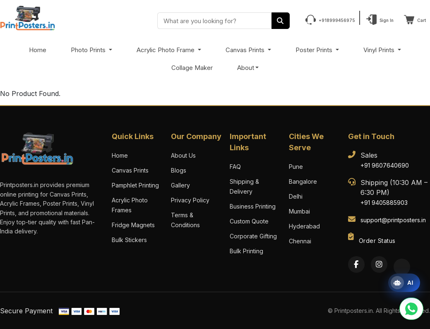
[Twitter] (402, 267)
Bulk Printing (246, 251)
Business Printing (253, 206)
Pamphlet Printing (135, 185)
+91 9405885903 (384, 202)
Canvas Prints (246, 50)
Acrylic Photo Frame (166, 50)
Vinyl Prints (379, 50)
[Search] (280, 20)
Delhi (296, 196)
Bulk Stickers (129, 239)
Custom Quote (249, 221)
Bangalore (303, 181)
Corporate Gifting (253, 236)
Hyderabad (304, 226)
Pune (296, 166)
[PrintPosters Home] (27, 17)
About (245, 68)
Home (37, 50)
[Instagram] (379, 264)
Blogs (178, 170)
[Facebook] (356, 264)
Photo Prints (89, 50)
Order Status (377, 240)
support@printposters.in (393, 219)
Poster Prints (314, 50)
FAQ (235, 166)
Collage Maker (192, 68)
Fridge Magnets (133, 224)
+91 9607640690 (384, 165)
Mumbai (299, 211)
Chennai (300, 241)
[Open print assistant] (404, 283)
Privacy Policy (190, 200)
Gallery (180, 185)
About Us (183, 155)
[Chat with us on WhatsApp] (411, 309)
